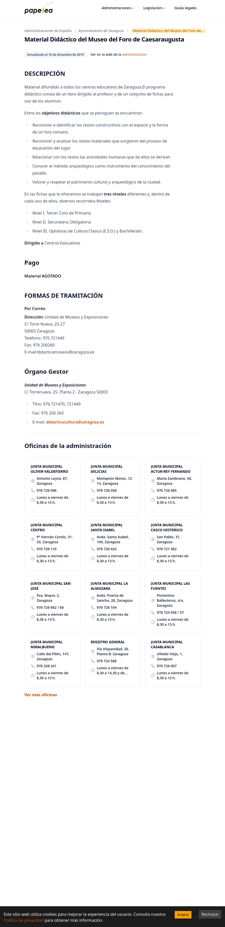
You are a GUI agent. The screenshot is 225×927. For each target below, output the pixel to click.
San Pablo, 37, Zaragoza (168, 539)
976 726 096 (47, 490)
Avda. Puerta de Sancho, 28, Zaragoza (115, 598)
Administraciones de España (48, 30)
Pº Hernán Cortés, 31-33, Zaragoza (55, 539)
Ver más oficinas (41, 695)
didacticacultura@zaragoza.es (75, 422)
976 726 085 (167, 490)
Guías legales (185, 8)
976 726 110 (47, 548)
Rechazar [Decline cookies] (210, 914)
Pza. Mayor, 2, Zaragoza (48, 598)
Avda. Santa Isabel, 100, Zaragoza (113, 539)
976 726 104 (107, 607)
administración (134, 54)
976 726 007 (167, 666)
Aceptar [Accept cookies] (183, 914)
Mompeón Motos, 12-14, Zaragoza (115, 481)
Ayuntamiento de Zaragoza (101, 30)
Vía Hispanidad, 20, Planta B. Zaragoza (113, 651)
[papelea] (41, 8)
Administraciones (118, 8)
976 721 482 (167, 548)
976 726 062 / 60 (50, 607)
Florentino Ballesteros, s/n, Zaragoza (170, 600)
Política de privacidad (24, 920)
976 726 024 (107, 548)
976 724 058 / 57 (170, 612)
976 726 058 (107, 490)
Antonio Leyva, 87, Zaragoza (52, 481)
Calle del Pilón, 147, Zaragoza (53, 656)
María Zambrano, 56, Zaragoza (174, 481)
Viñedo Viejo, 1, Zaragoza (170, 656)
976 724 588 (107, 660)
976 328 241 (47, 666)
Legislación (154, 8)
